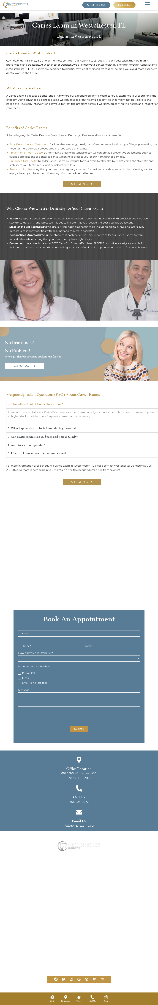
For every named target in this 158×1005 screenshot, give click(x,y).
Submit (79, 728)
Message (24, 690)
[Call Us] (79, 788)
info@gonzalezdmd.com (39, 968)
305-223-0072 (79, 802)
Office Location (79, 768)
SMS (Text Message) (32, 682)
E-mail (24, 677)
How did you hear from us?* (36, 652)
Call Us (79, 797)
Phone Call (26, 673)
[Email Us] (19, 964)
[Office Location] (79, 760)
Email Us (30, 964)
